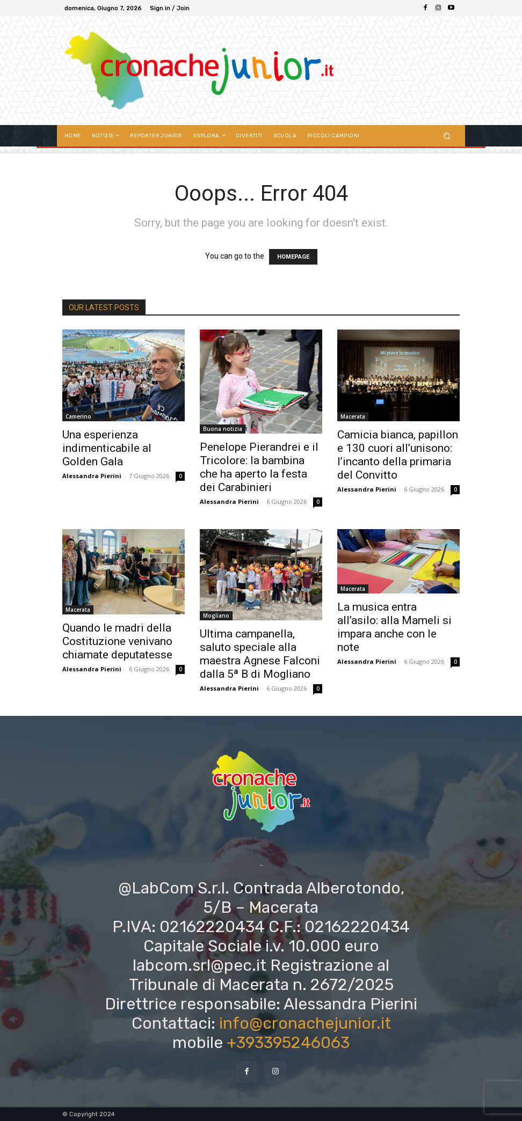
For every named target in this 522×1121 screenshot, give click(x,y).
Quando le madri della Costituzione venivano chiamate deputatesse (117, 641)
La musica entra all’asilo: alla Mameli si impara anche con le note (394, 627)
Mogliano (216, 615)
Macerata (352, 416)
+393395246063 (288, 1042)
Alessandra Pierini (91, 476)
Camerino (78, 416)
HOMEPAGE (293, 256)
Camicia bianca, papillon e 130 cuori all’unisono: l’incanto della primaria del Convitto (397, 454)
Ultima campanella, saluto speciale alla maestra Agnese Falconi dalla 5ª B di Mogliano (260, 653)
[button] (447, 135)
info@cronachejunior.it (305, 1023)
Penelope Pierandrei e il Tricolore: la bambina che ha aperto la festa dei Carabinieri (259, 467)
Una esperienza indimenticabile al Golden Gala (106, 448)
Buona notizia (222, 429)
